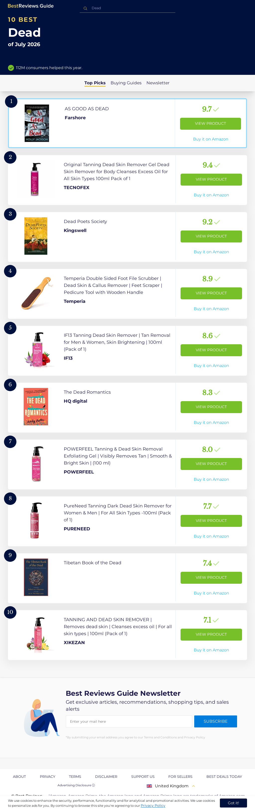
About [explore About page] (19, 776)
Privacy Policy (153, 805)
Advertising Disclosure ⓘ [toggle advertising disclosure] (76, 785)
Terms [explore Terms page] (75, 776)
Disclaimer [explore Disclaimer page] (106, 776)
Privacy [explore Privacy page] (47, 776)
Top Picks (95, 82)
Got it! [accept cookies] (233, 803)
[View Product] (127, 123)
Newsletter (158, 82)
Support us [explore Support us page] (143, 776)
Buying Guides (126, 82)
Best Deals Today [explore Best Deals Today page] (224, 776)
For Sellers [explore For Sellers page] (180, 776)
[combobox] (127, 8)
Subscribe (216, 721)
